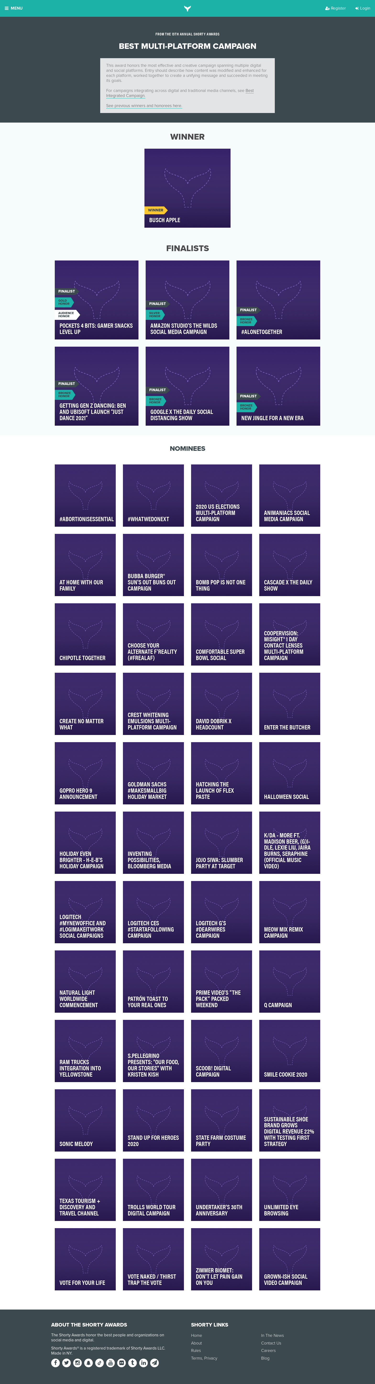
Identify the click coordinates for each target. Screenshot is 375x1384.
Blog (265, 1358)
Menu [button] (13, 8)
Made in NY (61, 1353)
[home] (187, 8)
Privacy (210, 1358)
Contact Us (271, 1343)
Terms (196, 1358)
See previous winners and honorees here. (144, 105)
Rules (196, 1350)
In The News (272, 1335)
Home (196, 1335)
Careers (268, 1350)
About (196, 1343)
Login (362, 8)
